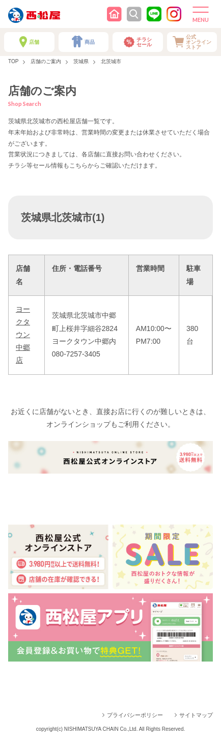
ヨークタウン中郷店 (23, 335)
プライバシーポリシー (135, 715)
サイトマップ (196, 715)
